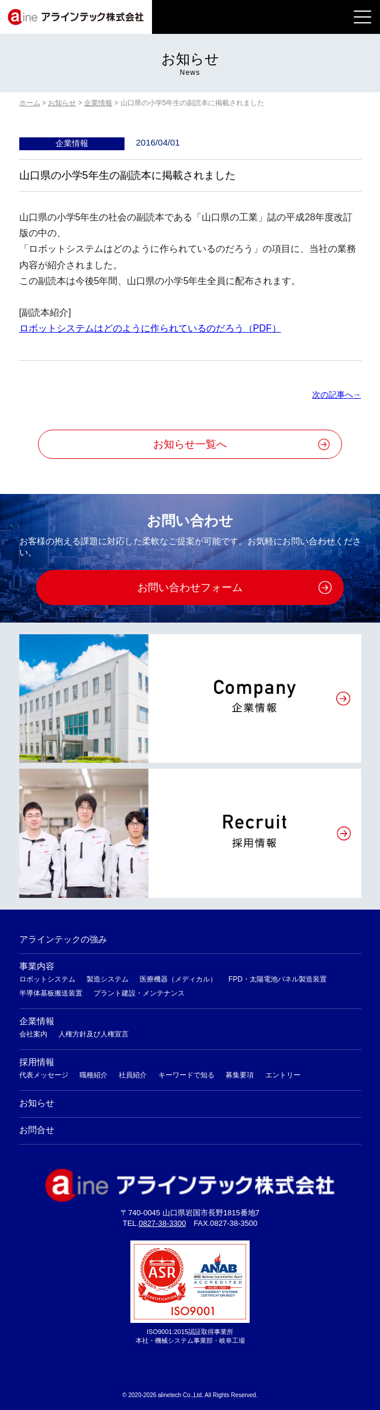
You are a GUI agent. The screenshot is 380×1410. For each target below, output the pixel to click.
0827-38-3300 (162, 1223)
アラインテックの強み (63, 939)
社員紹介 (133, 1075)
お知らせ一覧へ (190, 444)
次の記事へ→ (336, 394)
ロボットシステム (47, 979)
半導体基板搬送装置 (50, 993)
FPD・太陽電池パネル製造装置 (278, 979)
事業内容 (36, 966)
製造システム (108, 979)
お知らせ (36, 1103)
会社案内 (33, 1034)
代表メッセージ (43, 1075)
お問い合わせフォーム (190, 587)
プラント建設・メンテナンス (139, 993)
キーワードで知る (186, 1075)
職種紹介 (94, 1075)
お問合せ (36, 1130)
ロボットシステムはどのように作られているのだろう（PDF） (150, 328)
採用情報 (36, 1062)
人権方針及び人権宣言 (93, 1034)
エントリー (282, 1075)
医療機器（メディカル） (178, 979)
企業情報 (36, 1021)
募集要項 (240, 1075)
